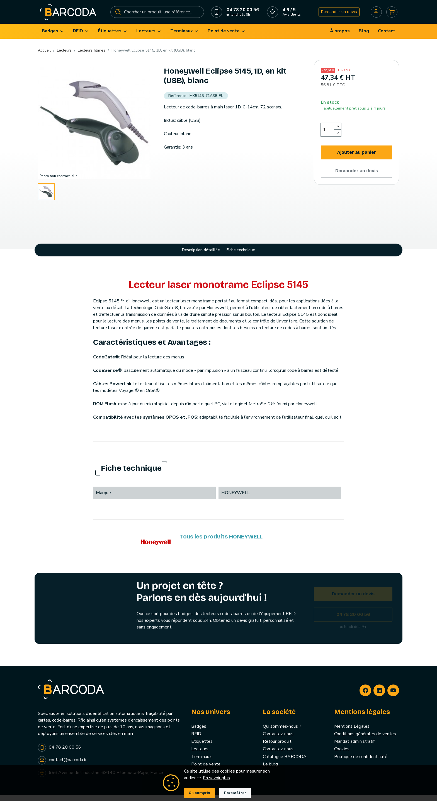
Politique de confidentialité (360, 763)
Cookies (341, 755)
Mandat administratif (354, 748)
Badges (198, 732)
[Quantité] (327, 136)
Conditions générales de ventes (365, 740)
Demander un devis (337, 15)
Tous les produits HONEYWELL (221, 542)
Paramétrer (235, 793)
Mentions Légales (352, 732)
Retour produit (277, 748)
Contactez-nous (278, 740)
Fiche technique (241, 256)
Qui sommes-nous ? (282, 732)
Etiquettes (202, 748)
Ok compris (199, 793)
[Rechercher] (157, 15)
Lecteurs (199, 755)
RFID (196, 740)
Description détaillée (201, 256)
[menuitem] (53, 37)
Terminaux (201, 763)
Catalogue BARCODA (285, 763)
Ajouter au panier (356, 158)
